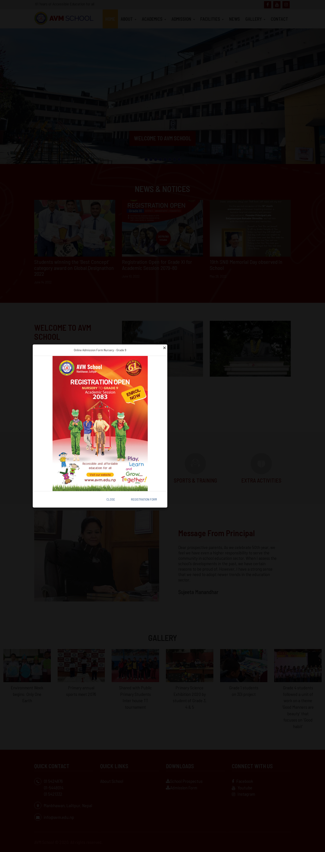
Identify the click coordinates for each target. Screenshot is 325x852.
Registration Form (144, 499)
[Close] (164, 347)
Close (110, 499)
